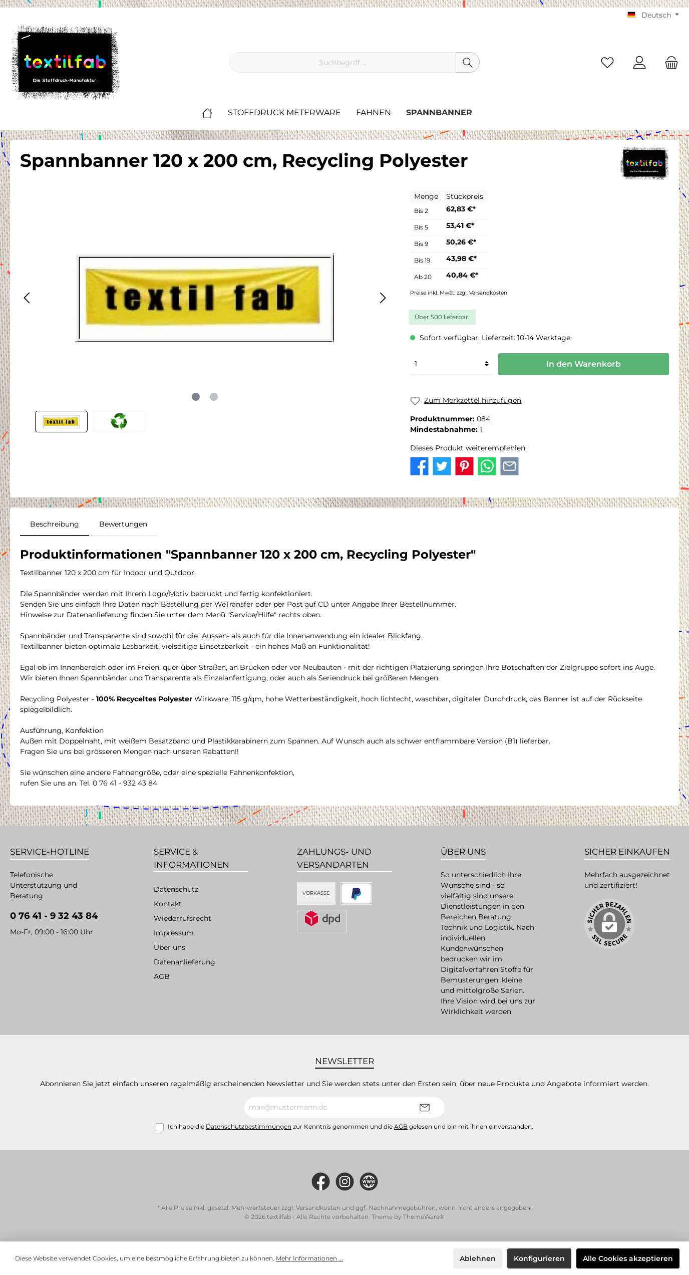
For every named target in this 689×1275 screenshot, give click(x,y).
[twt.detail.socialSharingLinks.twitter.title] (442, 465)
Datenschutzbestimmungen (248, 1126)
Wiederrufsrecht (182, 918)
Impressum (174, 932)
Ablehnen (478, 1258)
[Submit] (425, 1107)
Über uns (169, 947)
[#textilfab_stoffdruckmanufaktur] (344, 1181)
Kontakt (168, 903)
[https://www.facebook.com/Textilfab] (320, 1181)
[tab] (54, 524)
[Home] (215, 112)
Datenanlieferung (184, 961)
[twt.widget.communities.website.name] (369, 1181)
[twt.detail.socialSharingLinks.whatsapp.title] (487, 465)
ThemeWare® (424, 1216)
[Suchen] (468, 62)
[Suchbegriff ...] (342, 62)
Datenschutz (176, 889)
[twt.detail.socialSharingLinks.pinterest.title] (464, 465)
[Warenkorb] (668, 62)
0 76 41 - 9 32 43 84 (54, 915)
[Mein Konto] (639, 62)
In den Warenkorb (583, 364)
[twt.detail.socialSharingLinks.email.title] (509, 465)
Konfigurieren (539, 1258)
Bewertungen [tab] (123, 524)
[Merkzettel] (607, 62)
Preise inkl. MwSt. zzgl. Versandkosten (458, 293)
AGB (162, 976)
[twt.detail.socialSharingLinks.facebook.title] (419, 465)
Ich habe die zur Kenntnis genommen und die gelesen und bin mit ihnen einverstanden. (350, 1126)
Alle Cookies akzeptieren (628, 1258)
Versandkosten (318, 1207)
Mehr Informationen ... (309, 1258)
